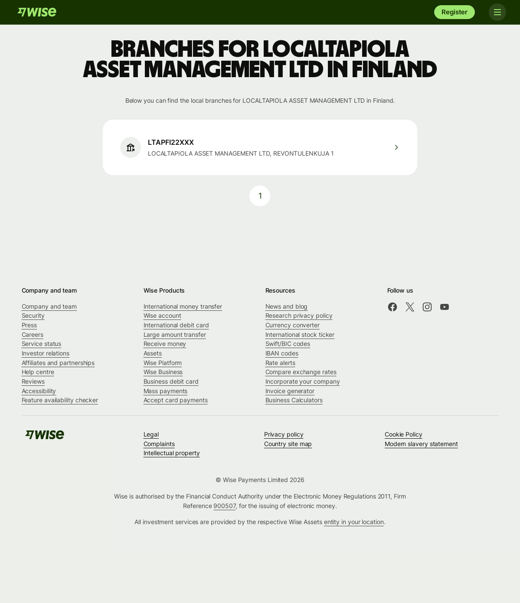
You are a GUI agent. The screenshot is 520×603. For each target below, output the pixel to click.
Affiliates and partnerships (58, 362)
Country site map (288, 443)
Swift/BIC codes (288, 343)
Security (33, 315)
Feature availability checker (60, 400)
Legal (151, 434)
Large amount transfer (175, 334)
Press (29, 325)
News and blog (286, 306)
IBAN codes (281, 353)
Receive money (165, 343)
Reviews (33, 381)
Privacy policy (284, 434)
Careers (32, 334)
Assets (153, 353)
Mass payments (166, 390)
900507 (224, 505)
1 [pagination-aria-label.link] (260, 195)
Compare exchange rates (301, 371)
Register (455, 12)
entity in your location (354, 521)
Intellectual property (172, 452)
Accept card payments (176, 400)
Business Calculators (294, 400)
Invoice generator (290, 390)
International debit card (176, 325)
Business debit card (171, 381)
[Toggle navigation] (497, 12)
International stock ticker (300, 334)
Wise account (162, 315)
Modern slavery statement (421, 443)
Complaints (159, 443)
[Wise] (37, 12)
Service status (42, 343)
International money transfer (183, 306)
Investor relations (46, 353)
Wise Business (163, 371)
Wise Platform (163, 362)
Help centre (38, 371)
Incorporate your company (302, 381)
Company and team (49, 306)
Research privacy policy (299, 315)
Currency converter (292, 325)
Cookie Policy (403, 434)
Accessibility (39, 390)
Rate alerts (280, 362)
